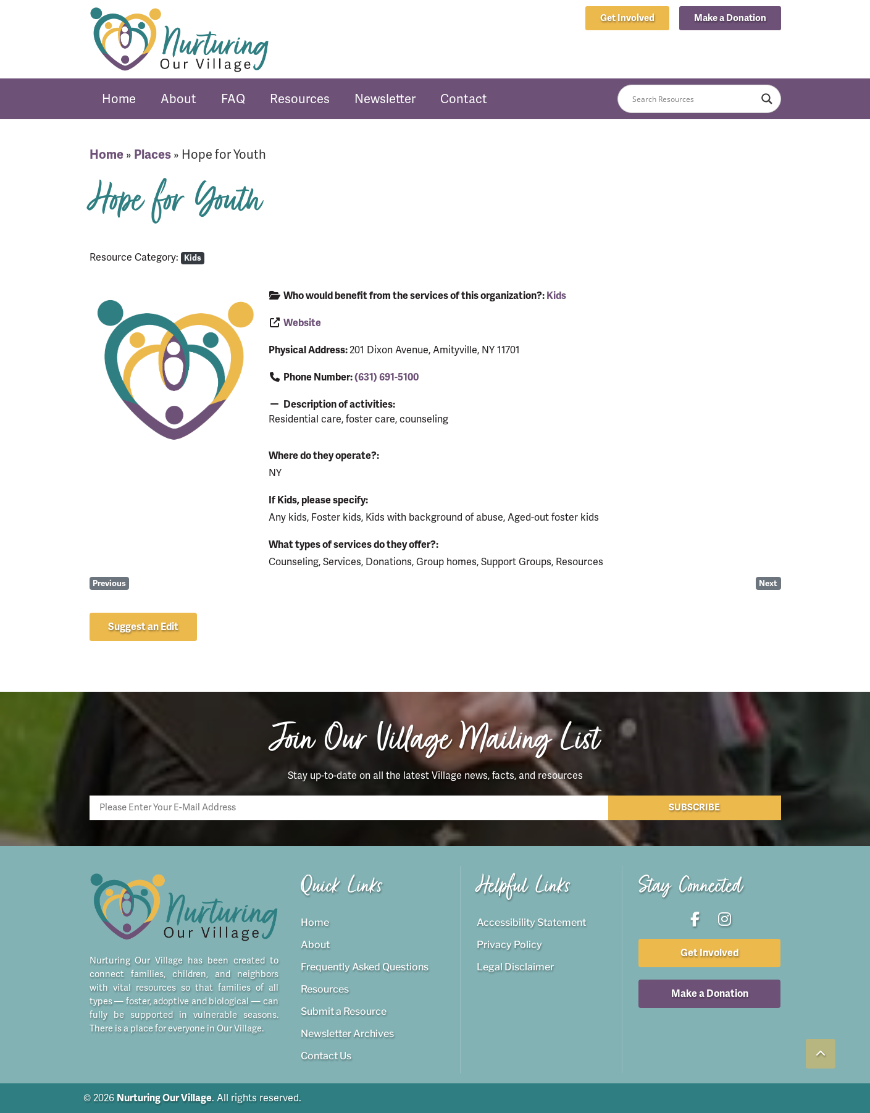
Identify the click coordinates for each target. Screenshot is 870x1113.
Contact (463, 99)
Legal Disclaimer (515, 967)
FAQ (233, 99)
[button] (730, 18)
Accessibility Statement (531, 922)
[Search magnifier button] (767, 98)
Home (119, 99)
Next (768, 583)
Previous (109, 583)
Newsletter (385, 99)
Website (302, 323)
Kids (192, 258)
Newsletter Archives (347, 1034)
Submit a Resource (344, 1011)
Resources (300, 99)
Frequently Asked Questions (365, 967)
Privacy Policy (509, 945)
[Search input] (693, 98)
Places (152, 154)
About (178, 99)
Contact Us (326, 1056)
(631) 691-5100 (386, 377)
